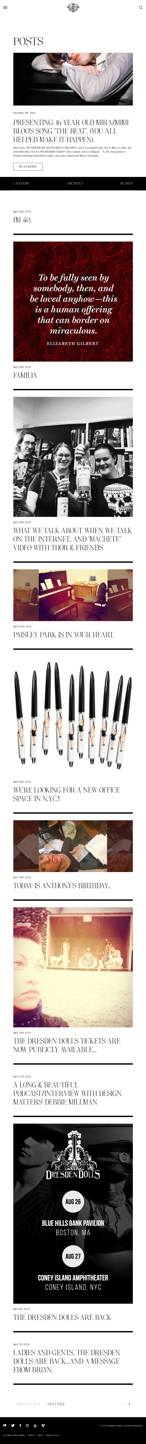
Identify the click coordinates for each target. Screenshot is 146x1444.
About (40, 1435)
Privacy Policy (52, 1435)
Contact (31, 1435)
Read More (28, 166)
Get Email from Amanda (14, 1435)
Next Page (56, 1404)
